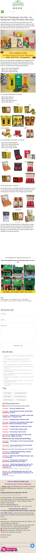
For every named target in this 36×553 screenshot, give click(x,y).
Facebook (4, 537)
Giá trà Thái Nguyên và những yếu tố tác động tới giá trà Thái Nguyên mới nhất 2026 (17, 374)
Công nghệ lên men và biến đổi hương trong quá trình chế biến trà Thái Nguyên (17, 370)
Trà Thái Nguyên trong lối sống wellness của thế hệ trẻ (16, 359)
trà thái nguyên (7, 62)
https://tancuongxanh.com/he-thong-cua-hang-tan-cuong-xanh (19, 510)
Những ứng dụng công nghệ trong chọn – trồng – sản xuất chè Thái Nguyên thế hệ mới (18, 381)
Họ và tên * (4, 314)
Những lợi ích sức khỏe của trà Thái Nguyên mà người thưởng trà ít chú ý (17, 356)
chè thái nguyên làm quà (14, 299)
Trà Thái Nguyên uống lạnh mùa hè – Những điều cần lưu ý (17, 364)
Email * (3, 320)
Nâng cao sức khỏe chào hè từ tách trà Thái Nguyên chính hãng (16, 361)
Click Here (24, 492)
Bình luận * (4, 325)
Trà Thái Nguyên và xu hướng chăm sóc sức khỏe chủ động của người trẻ (17, 384)
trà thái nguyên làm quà (6, 300)
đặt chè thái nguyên (17, 300)
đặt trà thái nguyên (27, 300)
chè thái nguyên (17, 26)
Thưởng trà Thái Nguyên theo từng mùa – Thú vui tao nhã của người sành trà (17, 367)
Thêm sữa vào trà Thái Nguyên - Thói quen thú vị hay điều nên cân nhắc (17, 377)
